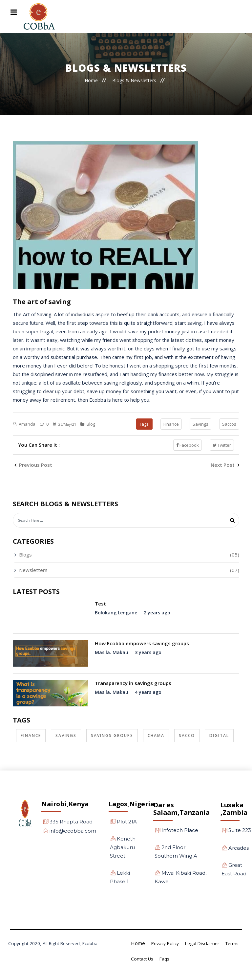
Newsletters (33, 570)
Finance (171, 424)
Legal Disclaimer (202, 943)
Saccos (229, 424)
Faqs (164, 959)
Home (91, 80)
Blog (87, 424)
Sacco (187, 735)
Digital (219, 735)
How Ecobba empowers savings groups (142, 643)
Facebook (187, 445)
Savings (200, 424)
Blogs (25, 554)
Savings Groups (112, 735)
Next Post (225, 465)
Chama (156, 735)
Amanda (24, 424)
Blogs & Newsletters (134, 80)
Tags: (144, 424)
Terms (232, 943)
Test (100, 603)
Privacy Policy (165, 943)
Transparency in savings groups (133, 683)
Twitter (222, 445)
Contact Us (142, 959)
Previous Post (33, 465)
